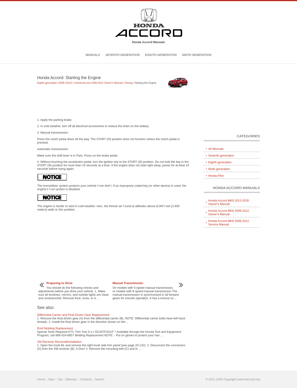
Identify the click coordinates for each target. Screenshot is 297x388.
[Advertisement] (113, 103)
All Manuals (216, 149)
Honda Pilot (216, 175)
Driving (128, 82)
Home (41, 379)
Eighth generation (161, 55)
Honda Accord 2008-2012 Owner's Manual (98, 82)
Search (99, 379)
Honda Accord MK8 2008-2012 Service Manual (228, 222)
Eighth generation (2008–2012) (54, 82)
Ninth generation (196, 55)
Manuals (93, 55)
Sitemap (71, 379)
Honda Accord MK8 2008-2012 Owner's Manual (228, 212)
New (51, 379)
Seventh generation (122, 55)
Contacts (86, 379)
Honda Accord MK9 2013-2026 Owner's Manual (228, 202)
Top (60, 379)
